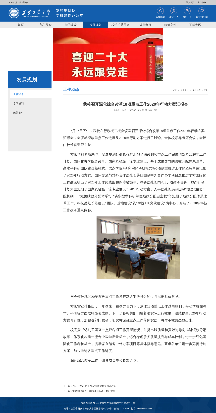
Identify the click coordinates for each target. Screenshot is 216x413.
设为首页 (190, 2)
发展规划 (96, 25)
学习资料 (18, 103)
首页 (21, 25)
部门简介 (46, 25)
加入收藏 (202, 2)
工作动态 (18, 94)
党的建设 (71, 25)
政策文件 (170, 25)
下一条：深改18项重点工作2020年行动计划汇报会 (89, 391)
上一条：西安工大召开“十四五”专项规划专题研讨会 (89, 386)
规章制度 (145, 25)
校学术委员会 (120, 25)
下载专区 (195, 25)
